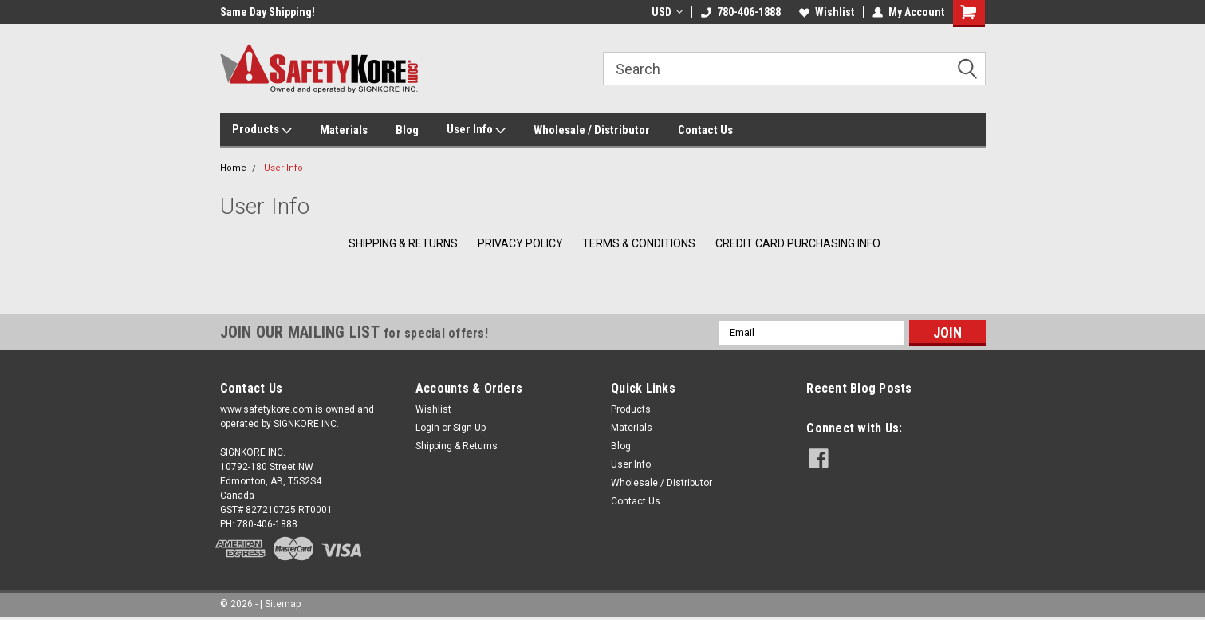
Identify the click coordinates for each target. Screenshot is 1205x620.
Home (233, 168)
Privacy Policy (520, 243)
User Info (476, 130)
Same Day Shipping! (267, 12)
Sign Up (469, 427)
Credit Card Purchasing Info (797, 243)
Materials (344, 130)
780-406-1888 (741, 12)
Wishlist (826, 12)
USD (667, 12)
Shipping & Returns (403, 243)
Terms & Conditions (638, 243)
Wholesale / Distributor (592, 130)
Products (262, 130)
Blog (407, 130)
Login (427, 427)
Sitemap (283, 604)
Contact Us (705, 130)
